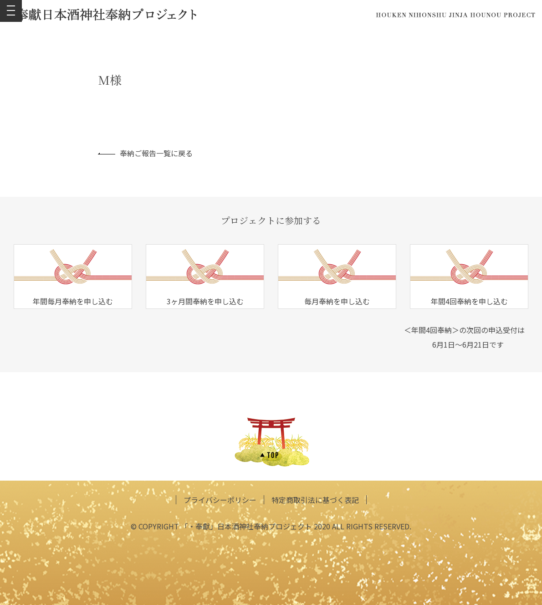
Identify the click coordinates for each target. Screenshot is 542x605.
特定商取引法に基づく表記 (315, 499)
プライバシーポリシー (220, 499)
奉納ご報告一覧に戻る (145, 153)
